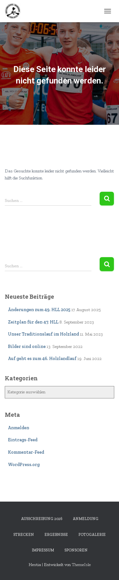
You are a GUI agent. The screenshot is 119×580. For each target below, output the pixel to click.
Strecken (23, 534)
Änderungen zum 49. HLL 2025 (39, 309)
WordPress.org (24, 464)
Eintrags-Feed (22, 440)
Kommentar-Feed (26, 452)
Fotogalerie (92, 534)
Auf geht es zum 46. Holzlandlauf (42, 358)
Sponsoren (76, 550)
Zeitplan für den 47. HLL (33, 322)
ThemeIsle (81, 564)
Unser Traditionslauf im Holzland (43, 334)
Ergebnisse (56, 534)
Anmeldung (85, 519)
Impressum (43, 550)
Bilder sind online (27, 346)
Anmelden (18, 427)
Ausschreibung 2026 (41, 519)
